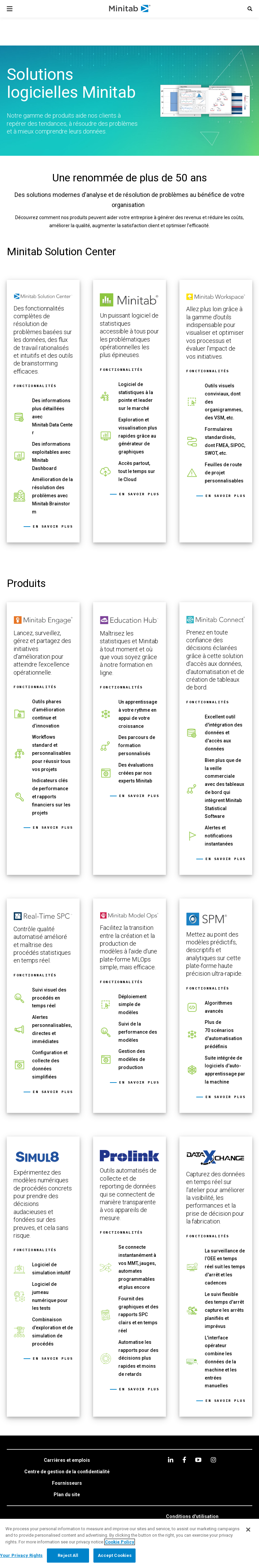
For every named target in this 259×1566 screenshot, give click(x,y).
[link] (43, 411)
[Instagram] (213, 1459)
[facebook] (184, 1459)
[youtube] (198, 1459)
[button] (250, 8)
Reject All (68, 1555)
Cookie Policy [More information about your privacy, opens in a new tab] (119, 1541)
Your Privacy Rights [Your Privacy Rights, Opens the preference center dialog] (21, 1555)
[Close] (248, 1529)
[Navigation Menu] (9, 8)
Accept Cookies (115, 1555)
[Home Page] (130, 9)
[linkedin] (170, 1459)
